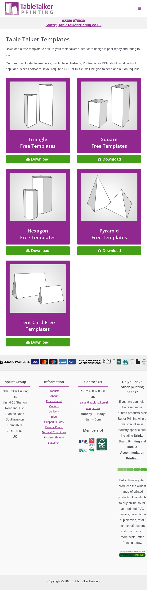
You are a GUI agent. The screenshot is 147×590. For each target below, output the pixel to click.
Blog (54, 416)
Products (54, 390)
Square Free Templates (109, 142)
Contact (54, 406)
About (54, 396)
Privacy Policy (54, 427)
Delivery (54, 411)
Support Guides (54, 422)
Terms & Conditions (54, 432)
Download (40, 159)
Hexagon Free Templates (38, 234)
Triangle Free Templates (38, 142)
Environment (54, 401)
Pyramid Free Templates (109, 234)
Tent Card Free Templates (38, 325)
